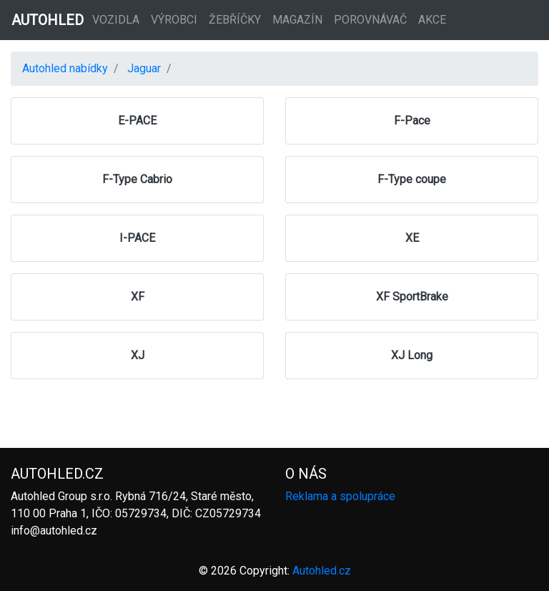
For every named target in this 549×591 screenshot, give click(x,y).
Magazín (297, 19)
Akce (432, 19)
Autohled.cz (321, 570)
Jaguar (144, 68)
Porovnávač (370, 19)
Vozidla (115, 19)
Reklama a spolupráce (340, 496)
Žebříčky (235, 19)
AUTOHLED (47, 20)
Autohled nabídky (65, 68)
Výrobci (174, 19)
